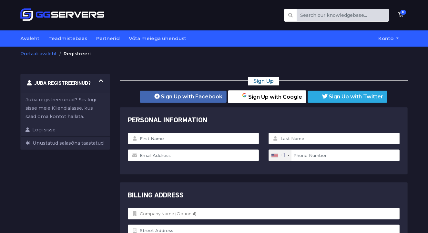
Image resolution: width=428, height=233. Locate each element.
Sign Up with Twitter (352, 97)
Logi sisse (40, 130)
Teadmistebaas (67, 38)
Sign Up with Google (271, 96)
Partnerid (108, 38)
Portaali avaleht (38, 54)
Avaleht (29, 38)
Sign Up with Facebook (188, 97)
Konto (386, 38)
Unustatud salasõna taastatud (64, 143)
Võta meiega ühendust (157, 38)
